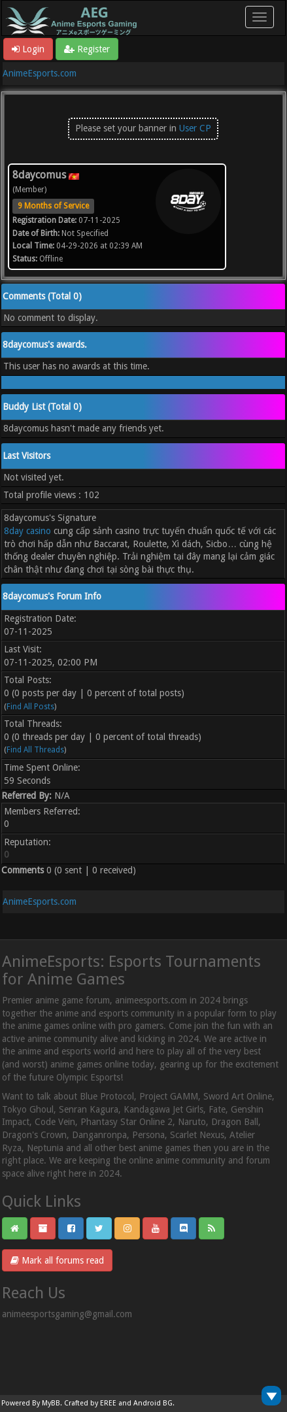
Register (87, 49)
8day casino (27, 531)
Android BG (153, 1403)
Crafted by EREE (90, 1403)
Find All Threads (35, 749)
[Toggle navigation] (259, 17)
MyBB (51, 1403)
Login (28, 49)
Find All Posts (30, 706)
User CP (195, 128)
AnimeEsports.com (39, 73)
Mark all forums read (57, 1260)
